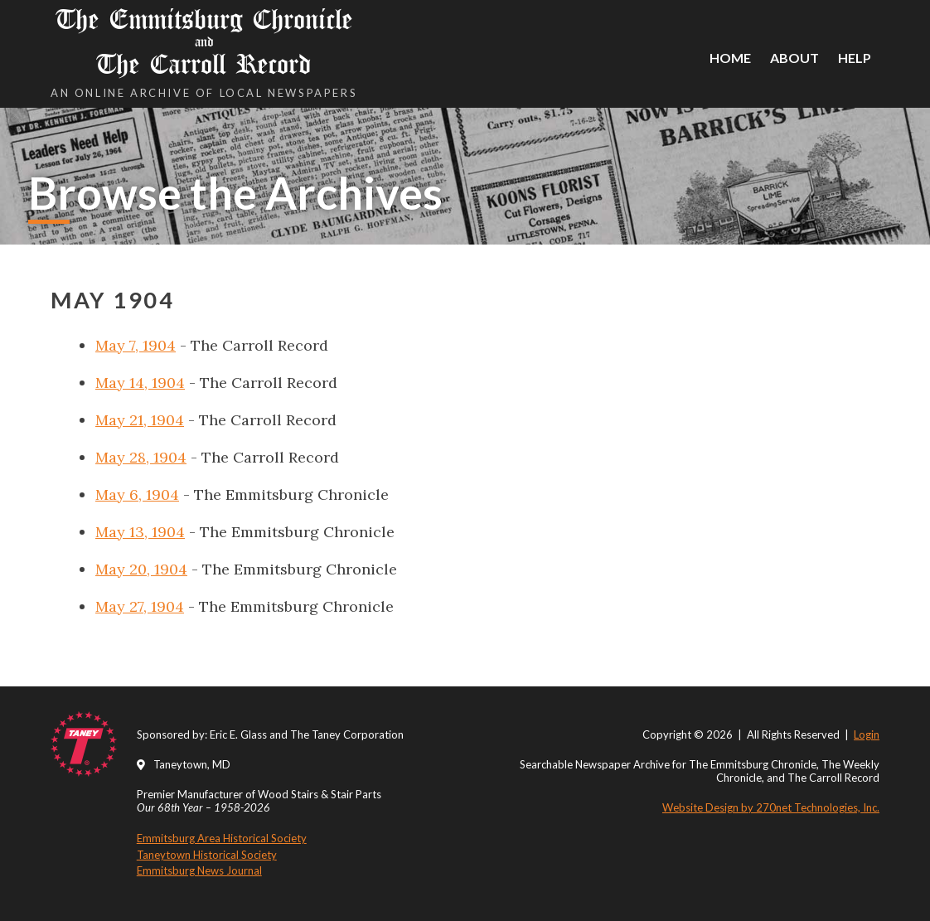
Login (866, 734)
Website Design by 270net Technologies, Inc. (770, 807)
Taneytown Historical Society (207, 854)
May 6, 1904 (137, 494)
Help (854, 57)
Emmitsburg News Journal (199, 870)
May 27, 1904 (139, 606)
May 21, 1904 (139, 419)
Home (730, 57)
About (794, 57)
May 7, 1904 (135, 345)
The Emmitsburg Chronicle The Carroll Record (204, 42)
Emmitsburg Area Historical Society (222, 838)
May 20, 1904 (141, 569)
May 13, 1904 (140, 531)
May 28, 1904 (140, 457)
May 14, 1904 (140, 382)
